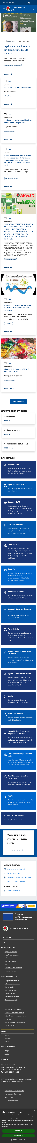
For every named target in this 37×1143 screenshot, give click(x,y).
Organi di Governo (11, 952)
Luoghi (7, 1050)
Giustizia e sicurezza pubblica (14, 1012)
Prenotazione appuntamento (14, 1091)
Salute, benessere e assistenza (15, 1022)
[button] (18, 1140)
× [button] (35, 1111)
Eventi (7, 1054)
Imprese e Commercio (12, 990)
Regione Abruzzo (8, 2)
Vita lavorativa (9, 987)
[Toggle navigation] (4, 8)
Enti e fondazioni (10, 961)
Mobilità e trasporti (11, 1000)
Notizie (7, 1035)
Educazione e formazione (13, 1009)
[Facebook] (5, 942)
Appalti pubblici (10, 993)
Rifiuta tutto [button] (18, 1135)
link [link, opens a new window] (8, 1127)
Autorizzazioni (9, 1025)
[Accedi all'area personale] (29, 2)
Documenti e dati (10, 971)
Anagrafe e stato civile (12, 980)
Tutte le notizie (18, 401)
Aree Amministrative (12, 955)
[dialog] (18, 1126)
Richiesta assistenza (11, 1100)
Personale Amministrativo (13, 967)
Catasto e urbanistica (12, 996)
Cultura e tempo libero (12, 984)
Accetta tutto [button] (18, 1131)
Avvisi (7, 81)
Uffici (6, 958)
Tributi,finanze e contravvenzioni (16, 1016)
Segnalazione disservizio (13, 1094)
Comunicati (11, 41)
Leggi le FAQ (9, 1097)
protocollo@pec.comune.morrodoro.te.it (18, 1079)
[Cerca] (33, 9)
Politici (7, 964)
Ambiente (8, 1019)
